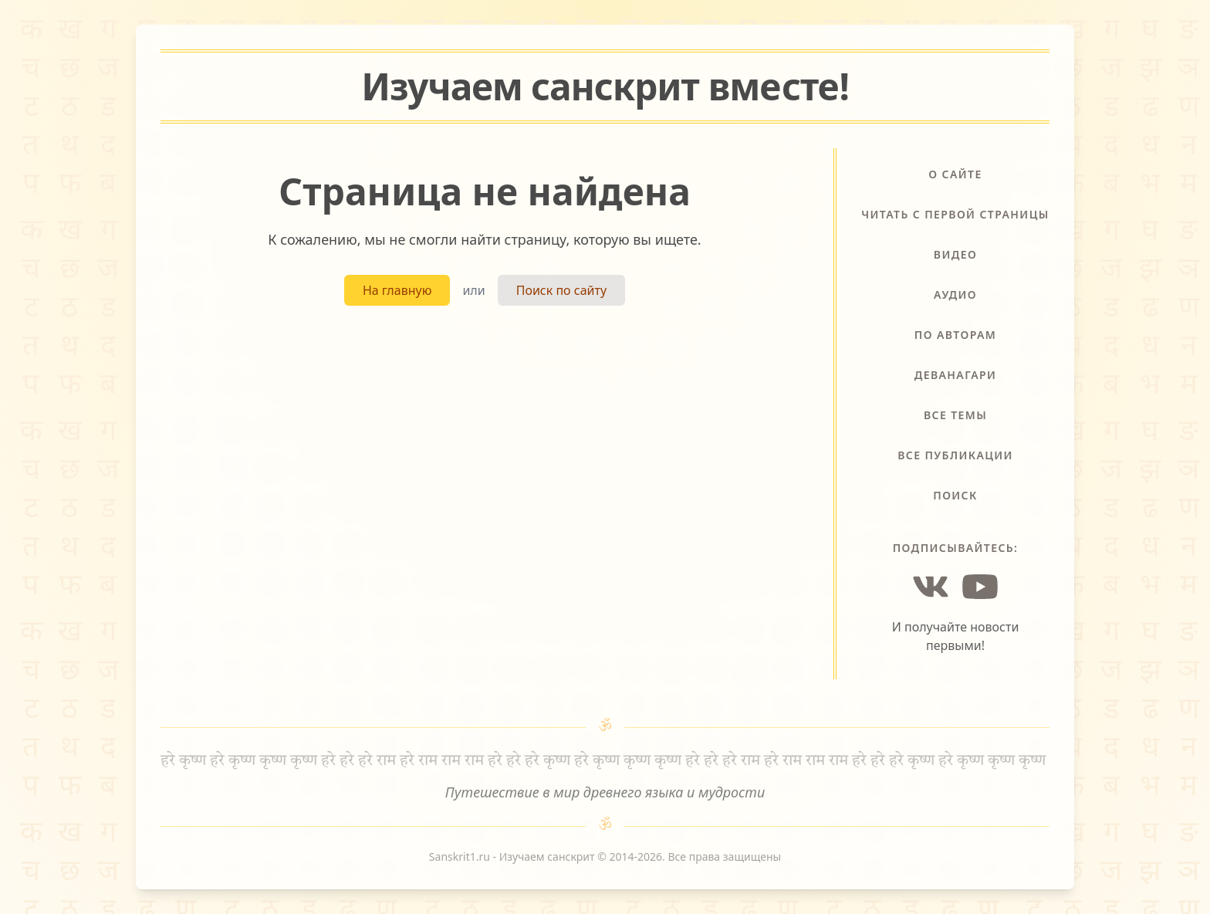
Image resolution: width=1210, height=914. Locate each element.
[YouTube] (980, 586)
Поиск (955, 495)
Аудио (955, 294)
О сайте (955, 174)
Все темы (955, 415)
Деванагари (955, 374)
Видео (955, 254)
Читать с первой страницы (955, 214)
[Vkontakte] (930, 586)
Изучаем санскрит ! (605, 86)
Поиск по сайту (561, 290)
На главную (397, 290)
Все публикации (955, 455)
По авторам (955, 334)
